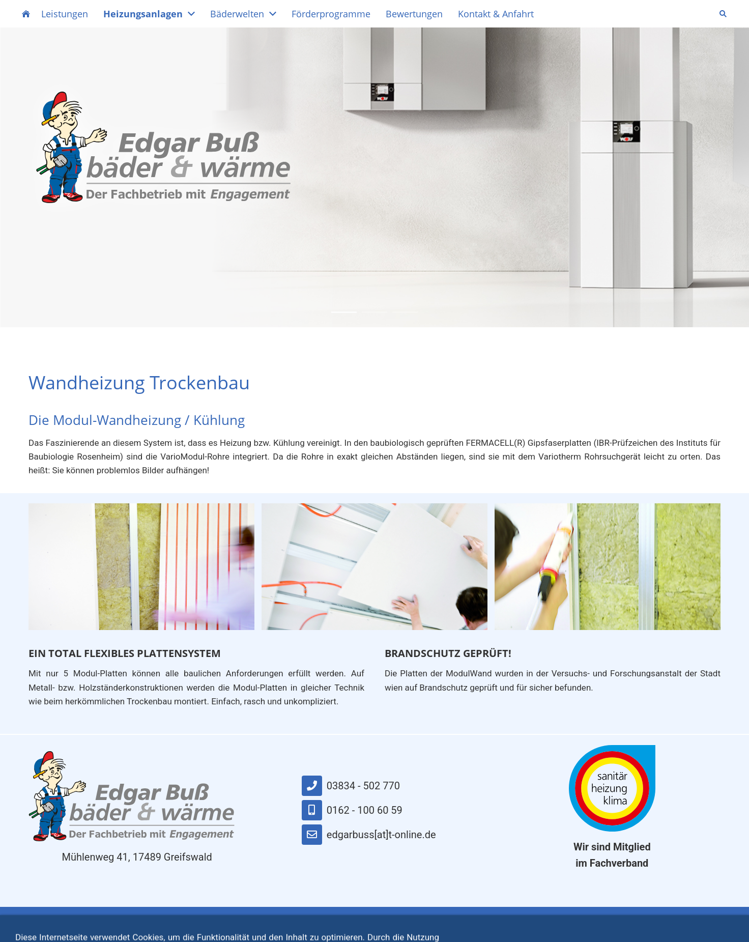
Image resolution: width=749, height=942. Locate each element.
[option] (374, 177)
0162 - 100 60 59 (352, 810)
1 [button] (344, 312)
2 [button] (374, 312)
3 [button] (405, 312)
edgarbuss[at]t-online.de (369, 834)
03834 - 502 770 (351, 786)
